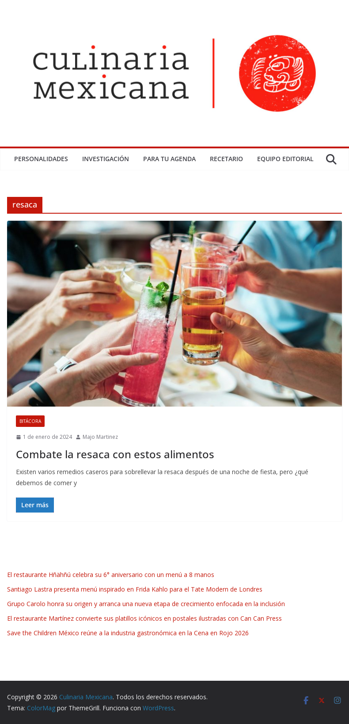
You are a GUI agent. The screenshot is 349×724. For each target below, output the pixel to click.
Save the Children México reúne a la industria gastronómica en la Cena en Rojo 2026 (128, 633)
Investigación (105, 159)
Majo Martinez (100, 437)
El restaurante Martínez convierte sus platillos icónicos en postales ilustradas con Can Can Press (144, 618)
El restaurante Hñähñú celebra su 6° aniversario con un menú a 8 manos (111, 574)
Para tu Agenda (169, 159)
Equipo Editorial (285, 159)
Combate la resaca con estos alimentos (115, 454)
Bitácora (30, 421)
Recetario (226, 159)
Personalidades (41, 159)
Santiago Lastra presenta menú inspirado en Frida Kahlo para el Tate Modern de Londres (134, 589)
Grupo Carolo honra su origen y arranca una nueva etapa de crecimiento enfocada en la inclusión (146, 604)
